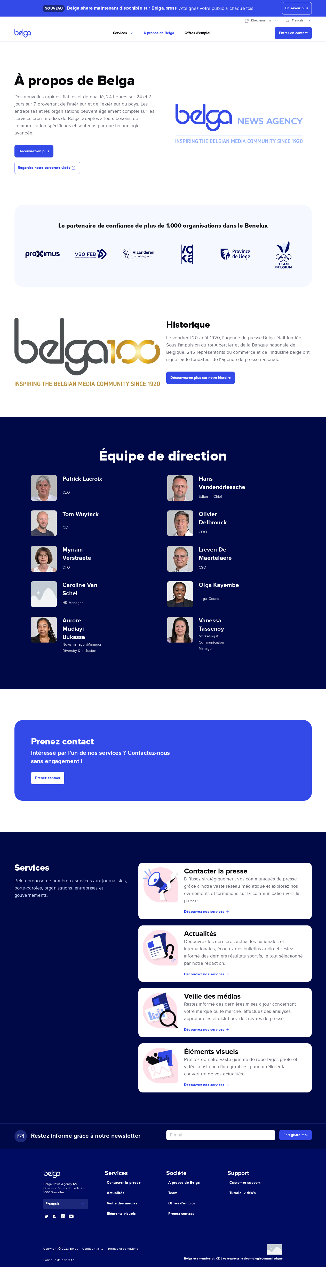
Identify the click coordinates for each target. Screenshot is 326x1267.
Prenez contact (47, 778)
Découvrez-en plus (34, 151)
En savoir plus (296, 8)
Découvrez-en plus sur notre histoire (200, 377)
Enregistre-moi (295, 1135)
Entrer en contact (293, 33)
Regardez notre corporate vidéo (47, 168)
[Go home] (31, 33)
